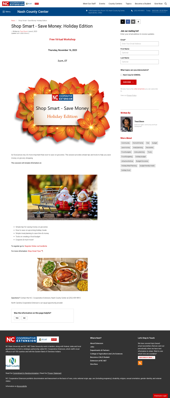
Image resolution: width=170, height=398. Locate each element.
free (147, 143)
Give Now (158, 3)
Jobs (92, 347)
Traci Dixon (24, 31)
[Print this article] (138, 21)
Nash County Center (33, 12)
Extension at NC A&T (98, 361)
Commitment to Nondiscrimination (26, 373)
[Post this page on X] (123, 21)
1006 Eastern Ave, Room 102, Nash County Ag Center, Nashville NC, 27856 (105, 12)
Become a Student (143, 3)
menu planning (139, 152)
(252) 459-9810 (137, 11)
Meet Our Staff (89, 3)
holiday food (126, 170)
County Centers (115, 3)
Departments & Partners (99, 350)
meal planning (138, 147)
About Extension (96, 343)
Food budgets (126, 152)
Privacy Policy (131, 95)
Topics (129, 3)
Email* (123, 40)
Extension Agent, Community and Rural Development (145, 125)
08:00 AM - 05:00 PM (159, 10)
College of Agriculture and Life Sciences (106, 354)
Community (126, 143)
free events (149, 147)
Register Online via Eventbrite (36, 246)
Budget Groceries (142, 161)
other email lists (139, 89)
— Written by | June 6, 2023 (24, 31)
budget (154, 143)
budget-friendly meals (147, 166)
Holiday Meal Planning (129, 166)
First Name (125, 49)
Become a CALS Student (100, 357)
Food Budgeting (127, 156)
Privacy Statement (54, 373)
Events (102, 3)
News (13, 20)
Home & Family (138, 143)
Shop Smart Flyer (34, 251)
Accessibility (22, 386)
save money (126, 147)
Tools (150, 152)
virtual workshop (127, 161)
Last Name (125, 58)
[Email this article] (133, 21)
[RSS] (140, 363)
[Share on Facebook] (128, 21)
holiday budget (141, 156)
